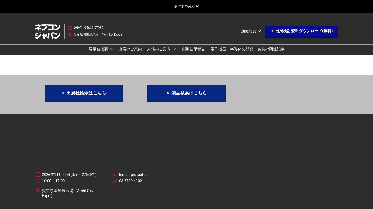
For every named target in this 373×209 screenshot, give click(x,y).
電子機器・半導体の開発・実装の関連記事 (247, 49)
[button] (301, 31)
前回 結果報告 (193, 49)
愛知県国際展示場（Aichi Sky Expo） (98, 34)
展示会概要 (99, 49)
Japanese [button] (251, 31)
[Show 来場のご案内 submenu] (174, 49)
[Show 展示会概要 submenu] (111, 49)
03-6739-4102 (130, 181)
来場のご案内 (159, 49)
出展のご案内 (130, 49)
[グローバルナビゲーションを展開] (186, 6)
